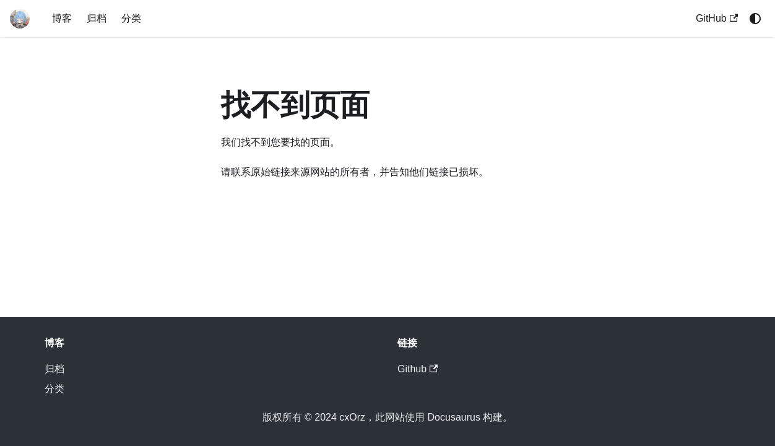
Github (417, 369)
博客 (62, 18)
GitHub (717, 18)
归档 (96, 18)
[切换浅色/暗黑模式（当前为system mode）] (755, 18)
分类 (131, 18)
